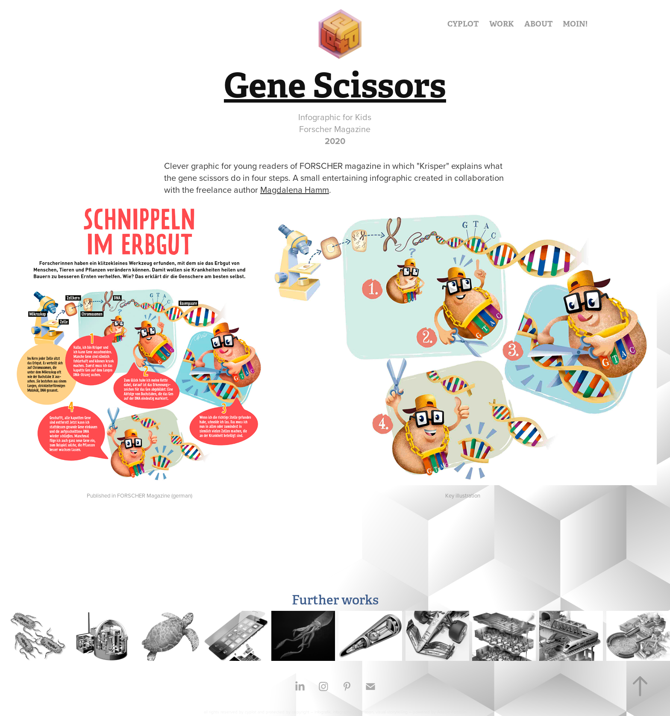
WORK (501, 24)
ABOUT (538, 24)
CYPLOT (463, 24)
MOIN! (575, 24)
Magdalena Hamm (294, 189)
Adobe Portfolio (452, 712)
